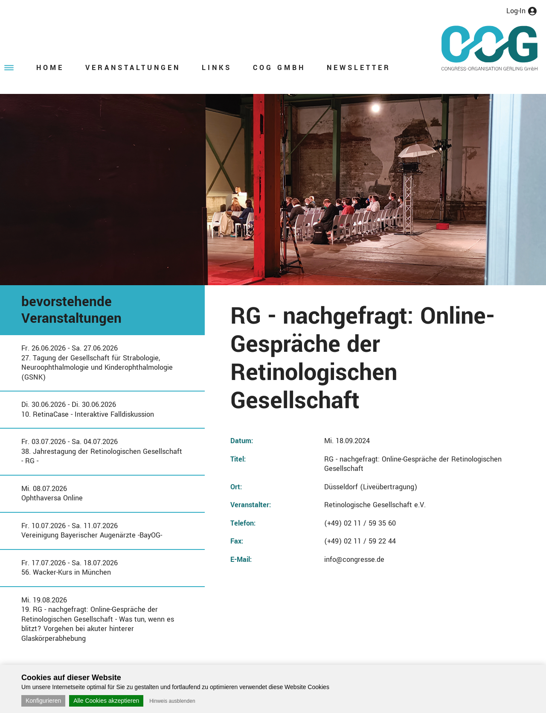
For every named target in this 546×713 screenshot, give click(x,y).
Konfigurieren (43, 700)
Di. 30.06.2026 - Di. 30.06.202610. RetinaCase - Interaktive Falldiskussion (87, 409)
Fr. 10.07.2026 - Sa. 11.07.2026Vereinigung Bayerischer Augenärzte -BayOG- (91, 531)
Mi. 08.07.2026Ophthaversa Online (52, 493)
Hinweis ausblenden (172, 701)
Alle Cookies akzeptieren (106, 700)
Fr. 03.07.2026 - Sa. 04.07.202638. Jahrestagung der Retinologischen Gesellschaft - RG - (101, 451)
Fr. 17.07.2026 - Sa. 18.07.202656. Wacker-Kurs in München (69, 568)
